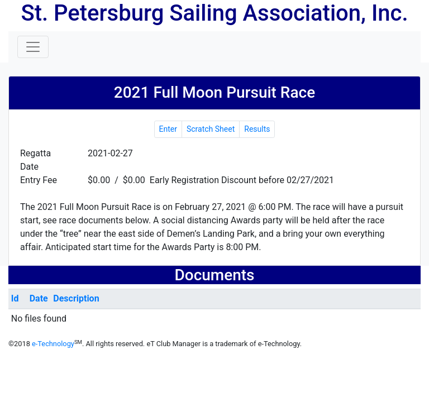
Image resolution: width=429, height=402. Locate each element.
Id (15, 298)
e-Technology (53, 343)
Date (39, 298)
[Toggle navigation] (33, 47)
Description (76, 298)
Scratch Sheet (211, 129)
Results (257, 129)
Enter (168, 129)
